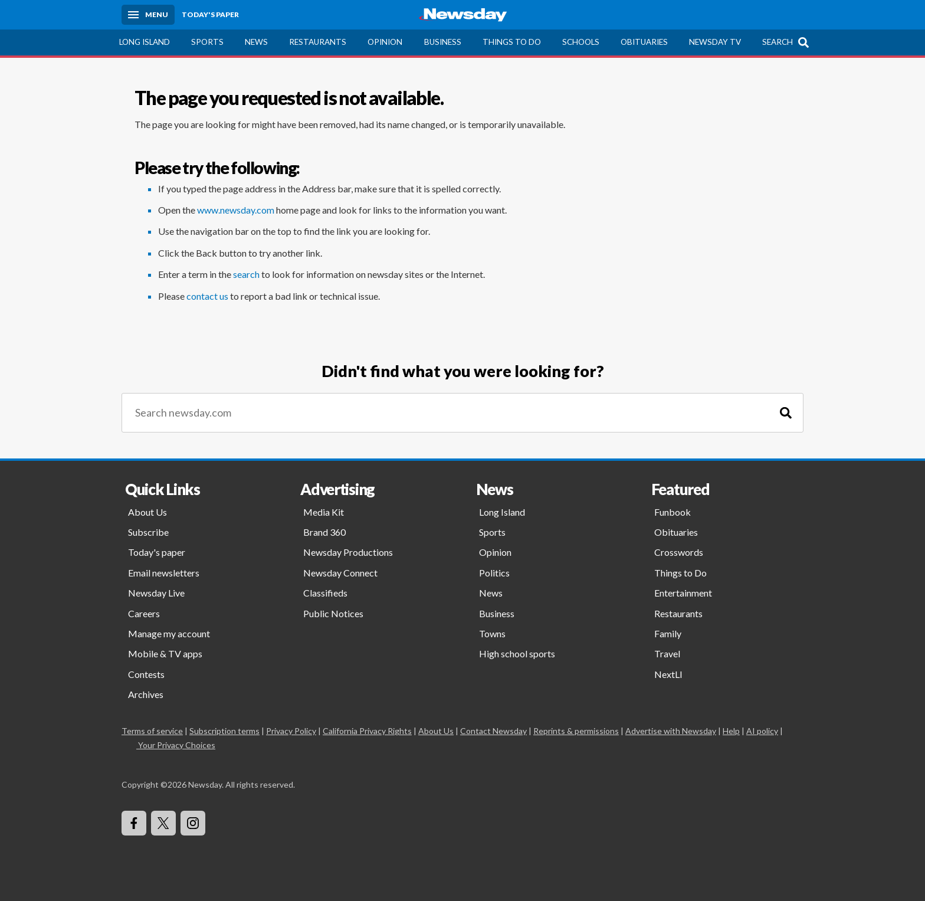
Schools (580, 42)
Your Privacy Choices (175, 745)
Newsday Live (156, 592)
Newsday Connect (340, 572)
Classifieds (325, 592)
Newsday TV (715, 42)
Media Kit (323, 511)
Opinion (385, 42)
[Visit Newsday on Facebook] (134, 823)
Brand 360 (324, 532)
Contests (146, 674)
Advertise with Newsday (670, 731)
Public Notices (333, 613)
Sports (207, 42)
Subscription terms (224, 731)
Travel (667, 653)
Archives (145, 694)
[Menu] (148, 15)
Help (731, 731)
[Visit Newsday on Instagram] (193, 823)
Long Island (144, 42)
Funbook (672, 511)
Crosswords (678, 552)
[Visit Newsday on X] (163, 823)
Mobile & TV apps (165, 653)
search (246, 274)
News (256, 42)
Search (777, 42)
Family (667, 633)
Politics (494, 572)
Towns (492, 633)
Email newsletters (163, 572)
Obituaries (644, 42)
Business (442, 42)
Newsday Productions (348, 552)
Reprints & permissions (576, 731)
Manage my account (169, 633)
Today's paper (156, 552)
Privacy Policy (291, 731)
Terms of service (152, 731)
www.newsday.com (235, 209)
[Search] (785, 413)
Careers (144, 613)
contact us (207, 296)
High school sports (517, 653)
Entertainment (683, 592)
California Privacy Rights (367, 731)
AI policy (762, 731)
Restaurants (317, 42)
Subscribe (148, 532)
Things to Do (512, 42)
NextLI (668, 674)
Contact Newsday (493, 731)
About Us (147, 511)
